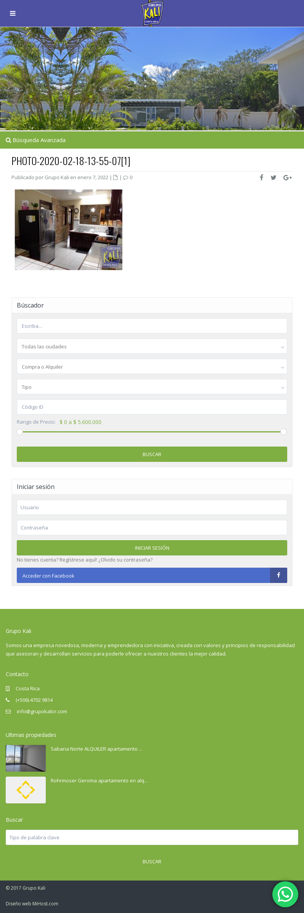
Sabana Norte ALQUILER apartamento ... (96, 748)
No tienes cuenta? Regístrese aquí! (57, 559)
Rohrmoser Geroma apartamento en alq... (99, 780)
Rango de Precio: (36, 421)
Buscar (152, 454)
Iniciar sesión (152, 547)
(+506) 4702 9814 (34, 699)
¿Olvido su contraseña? (125, 559)
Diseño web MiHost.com (32, 903)
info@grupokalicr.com (41, 711)
